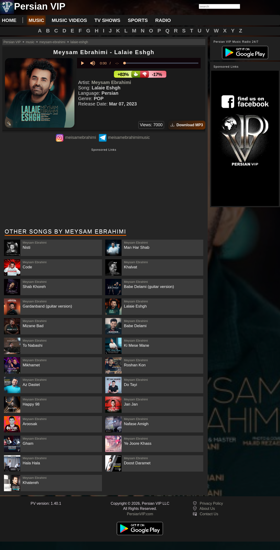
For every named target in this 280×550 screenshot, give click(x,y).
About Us (207, 509)
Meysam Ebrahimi (111, 82)
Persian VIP (12, 42)
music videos (69, 20)
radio (163, 20)
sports (138, 20)
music (36, 20)
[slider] (161, 63)
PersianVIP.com (140, 514)
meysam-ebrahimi (52, 42)
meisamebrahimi (80, 137)
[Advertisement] (103, 188)
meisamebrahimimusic (129, 137)
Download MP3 (187, 125)
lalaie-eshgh (79, 42)
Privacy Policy (211, 503)
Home (9, 20)
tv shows (107, 20)
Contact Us (209, 514)
